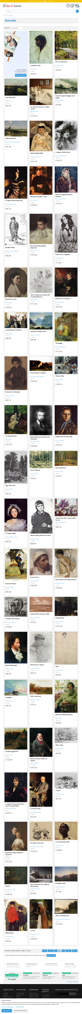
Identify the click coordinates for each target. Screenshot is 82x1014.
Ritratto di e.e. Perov (11, 299)
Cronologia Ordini (20, 993)
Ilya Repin (34, 69)
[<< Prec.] (45, 950)
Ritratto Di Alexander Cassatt (38, 196)
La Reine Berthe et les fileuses (13, 330)
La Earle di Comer (35, 808)
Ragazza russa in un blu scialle (63, 436)
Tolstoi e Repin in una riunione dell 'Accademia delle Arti (39, 296)
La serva (32, 930)
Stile (7, 15)
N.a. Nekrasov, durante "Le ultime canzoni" (39, 108)
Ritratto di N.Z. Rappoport (62, 254)
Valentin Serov (35, 250)
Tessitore (7, 886)
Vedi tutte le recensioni (72, 981)
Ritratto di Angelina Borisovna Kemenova (63, 195)
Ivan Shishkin (60, 100)
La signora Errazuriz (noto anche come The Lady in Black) (14, 805)
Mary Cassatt (35, 200)
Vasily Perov (9, 302)
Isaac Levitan (60, 65)
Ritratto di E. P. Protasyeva (62, 298)
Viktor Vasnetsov (60, 583)
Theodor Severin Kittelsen (12, 251)
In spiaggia (8, 697)
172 (56, 950)
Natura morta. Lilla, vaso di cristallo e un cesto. (65, 519)
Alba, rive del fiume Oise (62, 915)
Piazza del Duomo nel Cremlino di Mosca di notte (39, 885)
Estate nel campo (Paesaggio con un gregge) (65, 96)
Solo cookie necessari (20, 1010)
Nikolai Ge (9, 857)
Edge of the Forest (10, 485)
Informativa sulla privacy (8, 1007)
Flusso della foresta (60, 467)
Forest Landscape (35, 470)
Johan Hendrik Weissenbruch (13, 142)
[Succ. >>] (75, 950)
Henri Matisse (60, 379)
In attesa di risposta (10, 583)
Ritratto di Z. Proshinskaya (12, 392)
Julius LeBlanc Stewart (12, 537)
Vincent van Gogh (11, 622)
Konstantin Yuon (35, 539)
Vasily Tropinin (60, 302)
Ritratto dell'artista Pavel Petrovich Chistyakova (40, 438)
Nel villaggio (58, 343)
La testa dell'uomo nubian (62, 842)
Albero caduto (59, 745)
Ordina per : (7, 28)
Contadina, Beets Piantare (12, 618)
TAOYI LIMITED (45, 995)
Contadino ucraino (35, 65)
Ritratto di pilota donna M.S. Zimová (40, 535)
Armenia (57, 790)
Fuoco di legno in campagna (38, 372)
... (70, 950)
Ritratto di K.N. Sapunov (37, 664)
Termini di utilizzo (19, 1007)
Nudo (56, 666)
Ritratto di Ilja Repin (11, 665)
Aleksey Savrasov (36, 335)
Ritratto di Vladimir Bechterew (64, 714)
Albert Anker (9, 333)
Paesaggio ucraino (60, 883)
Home (4, 15)
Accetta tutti (6, 1010)
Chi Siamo (5, 995)
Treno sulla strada (10, 97)
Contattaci (5, 993)
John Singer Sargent (36, 156)
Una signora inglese (10, 533)
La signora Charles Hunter (62, 152)
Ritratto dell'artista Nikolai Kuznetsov (66, 579)
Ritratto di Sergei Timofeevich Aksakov (38, 759)
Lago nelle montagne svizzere (38, 331)
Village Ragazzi (9, 933)
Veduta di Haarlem (10, 138)
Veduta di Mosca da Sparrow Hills (39, 614)
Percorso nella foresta (61, 61)
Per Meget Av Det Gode (36, 843)
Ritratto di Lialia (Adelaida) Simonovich (38, 246)
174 (63, 950)
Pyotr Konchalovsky (61, 199)
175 (67, 950)
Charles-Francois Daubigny (38, 376)
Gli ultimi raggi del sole (11, 751)
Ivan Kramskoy (35, 111)
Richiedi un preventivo (21, 75)
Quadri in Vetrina (33, 993)
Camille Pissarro (35, 934)
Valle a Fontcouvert (35, 696)
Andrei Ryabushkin (61, 347)
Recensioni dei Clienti (34, 995)
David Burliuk (60, 670)
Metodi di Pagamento (8, 996)
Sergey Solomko (10, 587)
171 (52, 950)
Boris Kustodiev (10, 395)
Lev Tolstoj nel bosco (11, 436)
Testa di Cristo (34, 577)
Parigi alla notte (59, 618)
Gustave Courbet (35, 700)
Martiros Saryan (60, 794)
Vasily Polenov (35, 299)
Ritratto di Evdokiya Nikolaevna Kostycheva (14, 853)
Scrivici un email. (51, 955)
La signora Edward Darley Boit (14, 200)
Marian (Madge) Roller (36, 153)
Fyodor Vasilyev (10, 701)
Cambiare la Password (21, 998)
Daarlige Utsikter (10, 247)
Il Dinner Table (59, 376)
